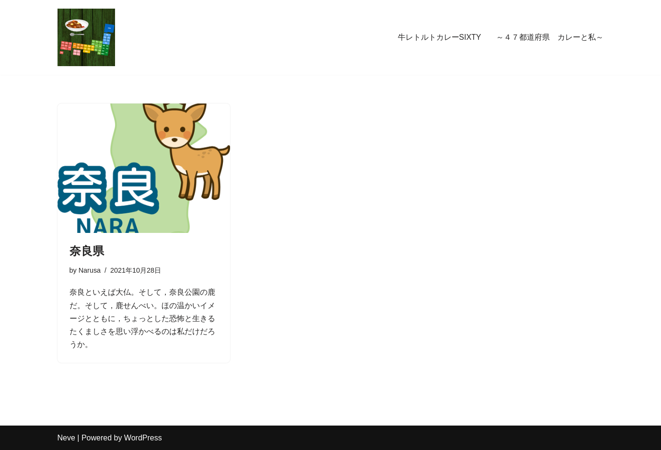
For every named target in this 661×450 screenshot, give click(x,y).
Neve (66, 438)
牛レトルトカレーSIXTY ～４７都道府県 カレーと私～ (501, 37)
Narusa (90, 270)
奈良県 (87, 250)
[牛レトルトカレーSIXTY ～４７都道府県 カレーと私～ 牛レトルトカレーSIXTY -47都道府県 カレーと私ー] (86, 37)
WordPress (143, 438)
